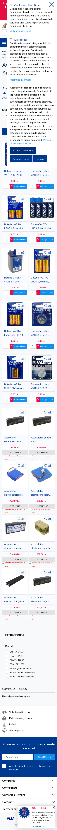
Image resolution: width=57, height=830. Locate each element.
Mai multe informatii (20, 31)
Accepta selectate (23, 150)
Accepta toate (21, 158)
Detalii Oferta (38, 826)
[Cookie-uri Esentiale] (11, 5)
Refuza (40, 158)
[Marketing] (11, 39)
